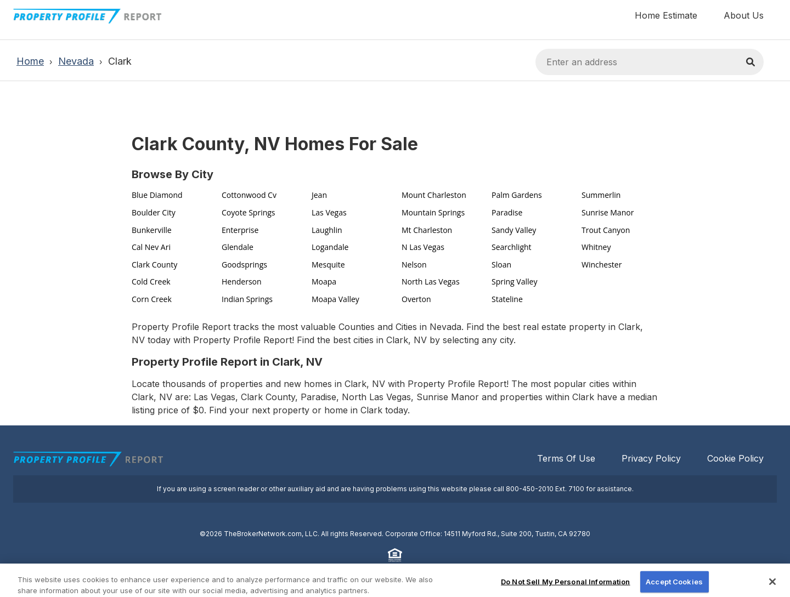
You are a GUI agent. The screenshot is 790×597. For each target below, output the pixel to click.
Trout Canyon (606, 230)
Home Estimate (666, 15)
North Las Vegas (431, 281)
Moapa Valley (335, 299)
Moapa (324, 281)
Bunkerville (152, 230)
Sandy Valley (514, 230)
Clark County (154, 264)
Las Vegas (329, 212)
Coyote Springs (248, 212)
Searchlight (512, 247)
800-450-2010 (530, 489)
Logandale (330, 247)
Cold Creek (151, 281)
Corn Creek (152, 299)
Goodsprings (244, 264)
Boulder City (154, 212)
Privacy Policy (651, 458)
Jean (319, 195)
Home (30, 61)
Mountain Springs (433, 212)
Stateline (507, 299)
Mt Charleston (427, 230)
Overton (416, 299)
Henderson (242, 281)
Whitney (596, 247)
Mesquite (328, 264)
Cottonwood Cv (249, 195)
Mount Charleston (434, 195)
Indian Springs (247, 299)
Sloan (501, 264)
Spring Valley (514, 281)
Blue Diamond (157, 195)
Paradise (507, 212)
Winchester (602, 264)
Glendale (237, 247)
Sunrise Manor (608, 212)
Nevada (76, 61)
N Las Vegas (423, 247)
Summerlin (601, 195)
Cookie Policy (735, 458)
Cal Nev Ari (151, 247)
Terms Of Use (566, 458)
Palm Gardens (517, 195)
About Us (744, 15)
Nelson (414, 264)
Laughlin (327, 230)
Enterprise (240, 230)
